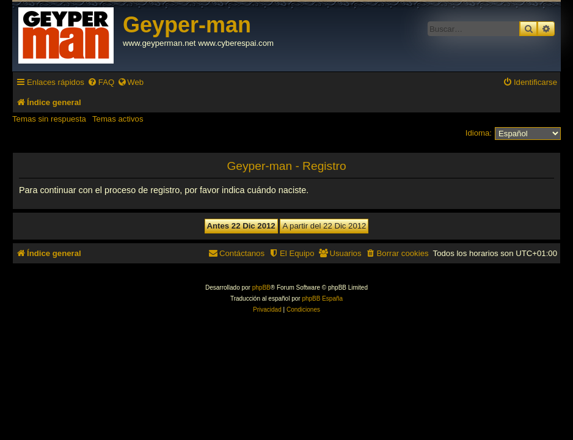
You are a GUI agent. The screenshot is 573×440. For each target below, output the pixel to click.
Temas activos (118, 118)
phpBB (261, 287)
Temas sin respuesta (49, 118)
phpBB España (322, 298)
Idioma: (478, 133)
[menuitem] (100, 82)
